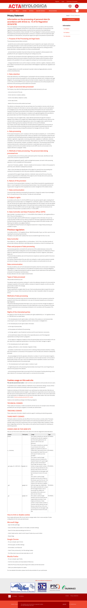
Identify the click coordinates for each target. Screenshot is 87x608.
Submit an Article (71, 19)
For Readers (14, 596)
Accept (64, 604)
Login (63, 1)
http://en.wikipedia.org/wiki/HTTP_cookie (23, 397)
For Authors (21, 596)
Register (57, 1)
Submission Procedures (72, 1)
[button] (77, 10)
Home (67, 15)
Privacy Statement (74, 595)
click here (32, 605)
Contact (67, 595)
